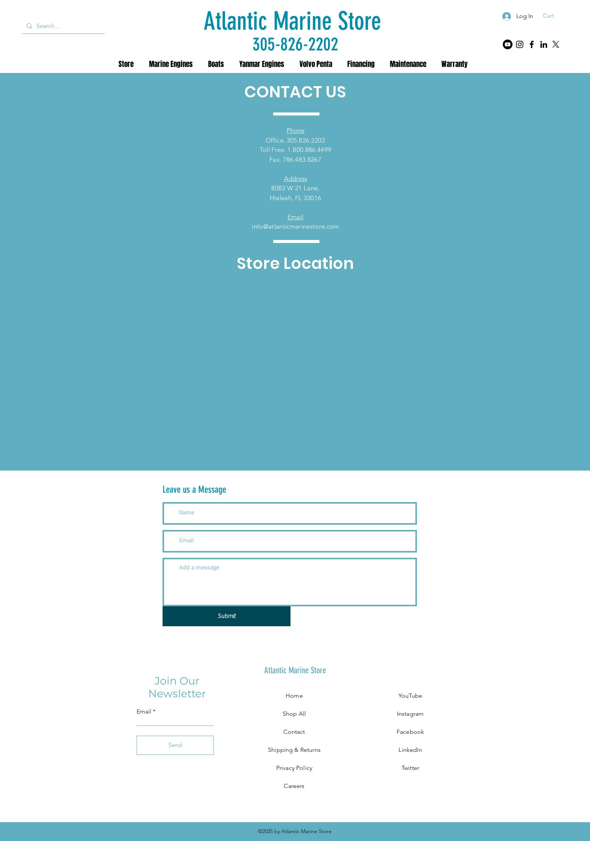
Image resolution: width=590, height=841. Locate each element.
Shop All (294, 713)
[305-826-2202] (295, 44)
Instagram (410, 713)
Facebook (410, 731)
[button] (553, 15)
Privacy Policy (294, 767)
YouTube (410, 695)
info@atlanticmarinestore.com (295, 226)
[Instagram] (520, 44)
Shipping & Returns (294, 749)
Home (294, 695)
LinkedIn (410, 749)
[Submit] (226, 616)
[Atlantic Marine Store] (293, 21)
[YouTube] (507, 44)
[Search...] (62, 25)
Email (144, 712)
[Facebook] (532, 44)
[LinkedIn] (544, 44)
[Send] (175, 745)
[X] (556, 44)
